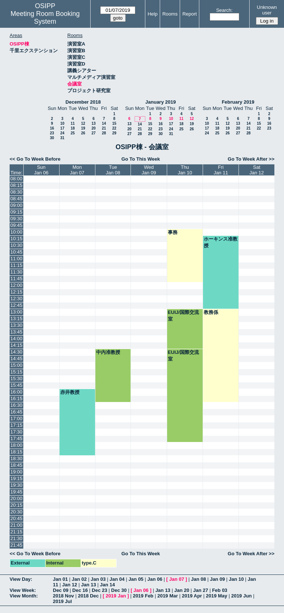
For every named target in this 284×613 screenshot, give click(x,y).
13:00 (16, 312)
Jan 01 (60, 579)
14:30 (16, 352)
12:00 (16, 285)
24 (62, 133)
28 (104, 133)
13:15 (16, 318)
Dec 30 (119, 590)
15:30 (16, 378)
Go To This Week (140, 159)
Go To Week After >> (251, 159)
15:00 (16, 365)
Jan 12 (69, 584)
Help (153, 14)
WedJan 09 (149, 169)
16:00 (16, 392)
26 (83, 133)
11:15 (16, 265)
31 (62, 138)
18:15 (16, 452)
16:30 (16, 405)
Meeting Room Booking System (45, 17)
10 (62, 123)
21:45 (16, 545)
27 (93, 133)
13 (93, 123)
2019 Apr (192, 596)
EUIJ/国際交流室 (183, 315)
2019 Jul (62, 601)
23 (52, 133)
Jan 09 (217, 579)
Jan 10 (236, 579)
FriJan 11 (221, 169)
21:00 (16, 525)
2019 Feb (143, 596)
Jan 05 (135, 579)
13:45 (16, 332)
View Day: (21, 579)
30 (52, 138)
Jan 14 (107, 584)
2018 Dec (88, 596)
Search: (224, 10)
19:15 (16, 478)
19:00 (16, 472)
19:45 (16, 492)
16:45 (16, 412)
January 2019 (160, 102)
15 (114, 123)
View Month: (24, 596)
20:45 (16, 518)
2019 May (216, 596)
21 (104, 128)
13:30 (16, 325)
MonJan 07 (77, 169)
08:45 (16, 198)
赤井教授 (70, 392)
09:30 (16, 218)
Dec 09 (60, 590)
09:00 (16, 205)
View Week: (23, 590)
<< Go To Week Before (35, 159)
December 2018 (83, 102)
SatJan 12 (257, 169)
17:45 (16, 438)
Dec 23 (99, 590)
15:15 (16, 372)
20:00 (16, 498)
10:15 (16, 238)
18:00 (16, 445)
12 (83, 123)
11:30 (16, 272)
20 (93, 128)
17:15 (16, 425)
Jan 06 (154, 579)
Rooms (170, 14)
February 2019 (238, 102)
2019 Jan (116, 596)
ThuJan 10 (185, 169)
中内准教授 (108, 352)
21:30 (16, 538)
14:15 (16, 345)
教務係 (211, 312)
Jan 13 (88, 584)
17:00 (16, 418)
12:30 (16, 298)
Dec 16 (80, 590)
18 (73, 128)
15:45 (16, 385)
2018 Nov (63, 596)
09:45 (16, 225)
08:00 (16, 178)
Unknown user (267, 10)
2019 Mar (167, 596)
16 (52, 128)
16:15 (16, 398)
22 (114, 128)
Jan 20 (181, 590)
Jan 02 (79, 579)
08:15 (16, 185)
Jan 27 (200, 590)
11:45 (16, 278)
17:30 (16, 432)
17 (62, 128)
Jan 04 (116, 579)
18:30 (16, 458)
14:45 (16, 358)
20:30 (16, 512)
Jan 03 (98, 579)
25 (73, 133)
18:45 (16, 465)
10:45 (16, 252)
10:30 (16, 245)
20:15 (16, 505)
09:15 (16, 212)
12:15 (16, 292)
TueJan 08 (113, 169)
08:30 (16, 192)
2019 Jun (241, 596)
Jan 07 (176, 579)
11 (73, 123)
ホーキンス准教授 (220, 242)
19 (83, 128)
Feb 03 (219, 590)
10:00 (16, 232)
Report (189, 14)
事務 (173, 232)
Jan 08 (198, 579)
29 (114, 133)
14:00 (16, 338)
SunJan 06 (41, 169)
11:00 (16, 258)
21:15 (16, 532)
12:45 (16, 305)
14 (104, 123)
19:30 (16, 485)
